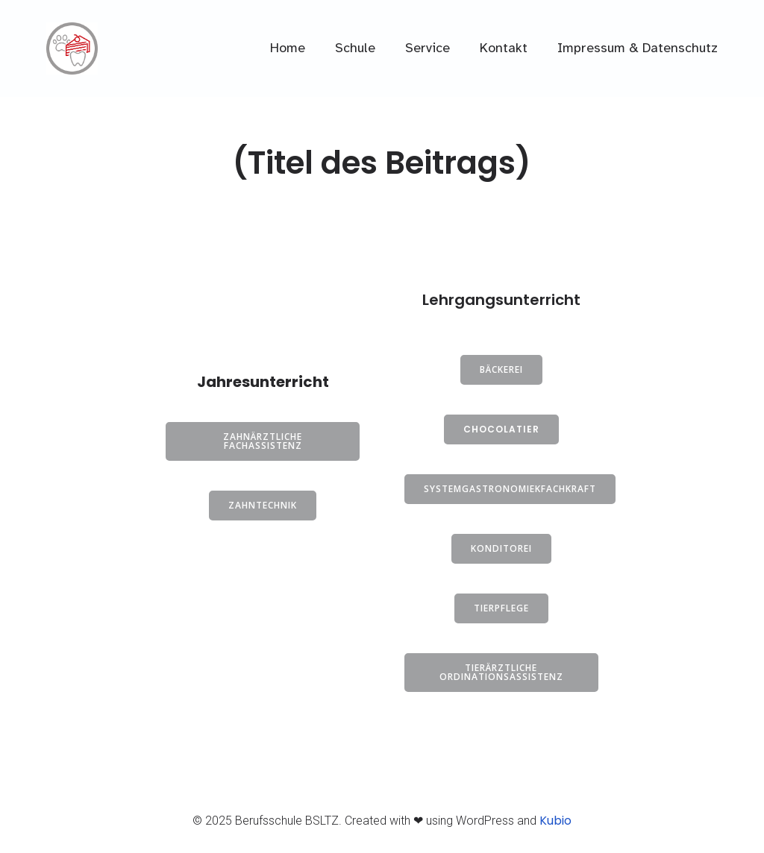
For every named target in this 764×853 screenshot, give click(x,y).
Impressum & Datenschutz (637, 48)
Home (287, 48)
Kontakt (503, 48)
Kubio (555, 820)
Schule (355, 48)
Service (427, 48)
